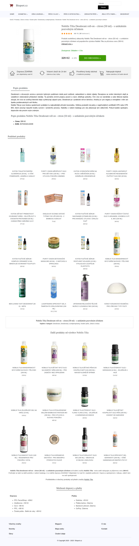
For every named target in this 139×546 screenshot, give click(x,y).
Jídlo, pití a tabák (108, 14)
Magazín (58, 524)
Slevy (11, 534)
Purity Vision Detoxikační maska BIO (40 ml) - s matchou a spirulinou (54, 261)
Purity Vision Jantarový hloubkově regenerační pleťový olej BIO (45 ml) (116, 173)
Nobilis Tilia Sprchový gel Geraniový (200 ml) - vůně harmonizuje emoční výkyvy (115, 457)
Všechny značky (15, 524)
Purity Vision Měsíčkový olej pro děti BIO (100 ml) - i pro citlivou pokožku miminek (53, 173)
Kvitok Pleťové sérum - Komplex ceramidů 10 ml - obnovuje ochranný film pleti (22, 261)
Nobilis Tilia (99, 41)
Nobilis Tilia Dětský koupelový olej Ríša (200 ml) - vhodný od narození (115, 412)
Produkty (16, 19)
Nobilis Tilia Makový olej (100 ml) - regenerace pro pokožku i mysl (23, 457)
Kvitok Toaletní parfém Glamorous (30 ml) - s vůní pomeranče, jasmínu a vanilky (22, 173)
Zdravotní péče (90, 14)
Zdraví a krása (24, 19)
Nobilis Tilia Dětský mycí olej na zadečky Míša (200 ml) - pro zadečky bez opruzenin (54, 370)
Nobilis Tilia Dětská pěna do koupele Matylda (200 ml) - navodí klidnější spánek (85, 370)
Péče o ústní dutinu (71, 14)
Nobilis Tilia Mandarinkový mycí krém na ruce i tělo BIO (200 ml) (117, 261)
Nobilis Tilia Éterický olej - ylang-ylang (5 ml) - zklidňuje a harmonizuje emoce (84, 412)
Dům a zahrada (37, 14)
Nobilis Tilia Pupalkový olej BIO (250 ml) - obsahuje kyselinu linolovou (85, 457)
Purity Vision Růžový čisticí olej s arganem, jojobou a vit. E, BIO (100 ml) (117, 216)
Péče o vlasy (53, 14)
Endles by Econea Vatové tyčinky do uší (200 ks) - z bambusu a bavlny (54, 216)
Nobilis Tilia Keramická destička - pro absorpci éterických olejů (54, 457)
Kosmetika (22, 14)
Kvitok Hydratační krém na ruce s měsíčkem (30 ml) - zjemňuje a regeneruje (85, 173)
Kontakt (104, 529)
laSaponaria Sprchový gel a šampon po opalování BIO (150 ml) (53, 306)
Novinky (12, 529)
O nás (103, 524)
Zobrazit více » (67, 44)
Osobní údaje (60, 534)
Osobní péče (33, 19)
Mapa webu (59, 529)
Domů (12, 14)
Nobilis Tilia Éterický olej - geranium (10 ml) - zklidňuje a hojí (115, 370)
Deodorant (124, 14)
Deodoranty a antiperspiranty (46, 19)
